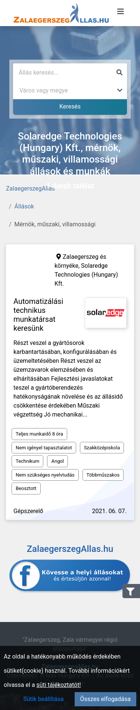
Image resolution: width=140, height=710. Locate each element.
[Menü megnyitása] (120, 11)
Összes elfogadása (105, 699)
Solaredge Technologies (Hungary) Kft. (86, 274)
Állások (24, 206)
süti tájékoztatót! (59, 684)
